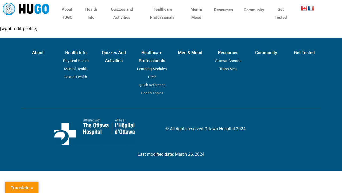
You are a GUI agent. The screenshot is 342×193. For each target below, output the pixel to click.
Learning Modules (152, 69)
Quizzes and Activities (122, 13)
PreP (152, 77)
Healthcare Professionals (162, 13)
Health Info (91, 13)
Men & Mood (196, 13)
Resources (223, 10)
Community (254, 10)
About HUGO (66, 13)
